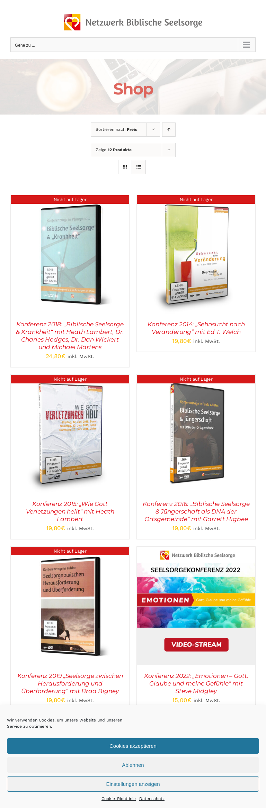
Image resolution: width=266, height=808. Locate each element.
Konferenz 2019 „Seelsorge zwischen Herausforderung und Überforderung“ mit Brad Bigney (70, 683)
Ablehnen (133, 765)
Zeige (114, 149)
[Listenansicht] (138, 167)
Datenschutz (152, 798)
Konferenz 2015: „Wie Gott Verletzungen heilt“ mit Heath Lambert (70, 511)
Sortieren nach (116, 129)
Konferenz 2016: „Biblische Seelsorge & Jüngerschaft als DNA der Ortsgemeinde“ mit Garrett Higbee (196, 511)
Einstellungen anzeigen (133, 784)
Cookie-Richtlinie (118, 798)
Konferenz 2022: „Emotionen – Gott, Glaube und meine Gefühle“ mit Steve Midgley (196, 683)
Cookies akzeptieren (133, 746)
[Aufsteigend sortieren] (169, 129)
